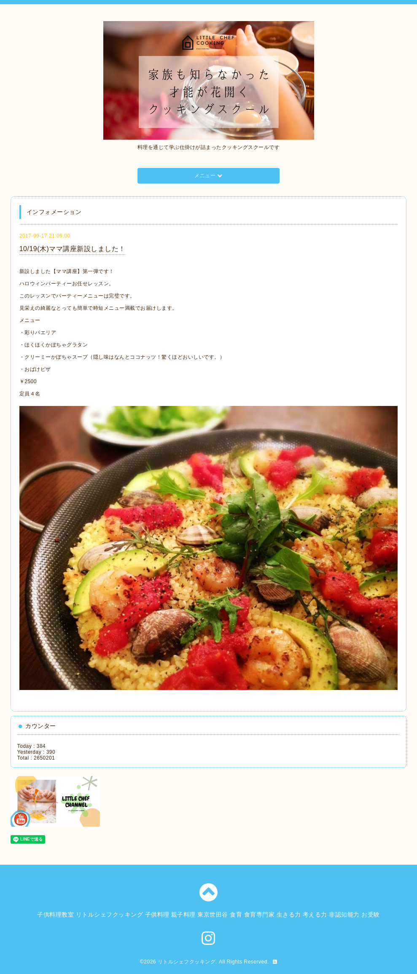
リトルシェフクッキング (187, 962)
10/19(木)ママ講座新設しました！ (72, 248)
